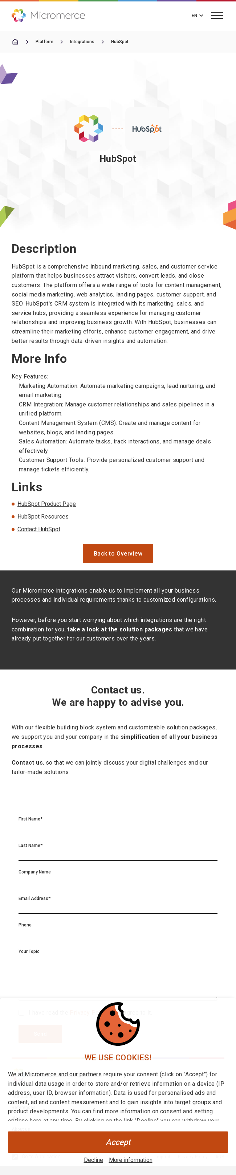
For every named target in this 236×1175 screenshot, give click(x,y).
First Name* (30, 819)
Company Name (35, 872)
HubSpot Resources (43, 516)
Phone (25, 925)
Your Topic (29, 951)
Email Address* (34, 898)
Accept (118, 1142)
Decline (93, 1159)
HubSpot (120, 41)
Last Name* (30, 845)
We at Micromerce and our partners (55, 1074)
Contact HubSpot (38, 529)
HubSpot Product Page (46, 503)
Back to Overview (118, 553)
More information (130, 1159)
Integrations (82, 41)
